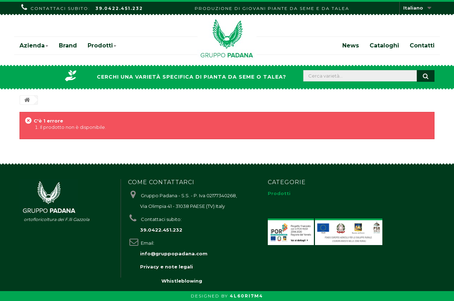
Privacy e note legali (166, 266)
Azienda (34, 45)
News (350, 45)
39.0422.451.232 (119, 8)
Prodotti (102, 45)
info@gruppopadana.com (173, 253)
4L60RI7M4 (246, 296)
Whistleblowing (181, 281)
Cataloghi (384, 45)
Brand (68, 45)
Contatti (422, 45)
